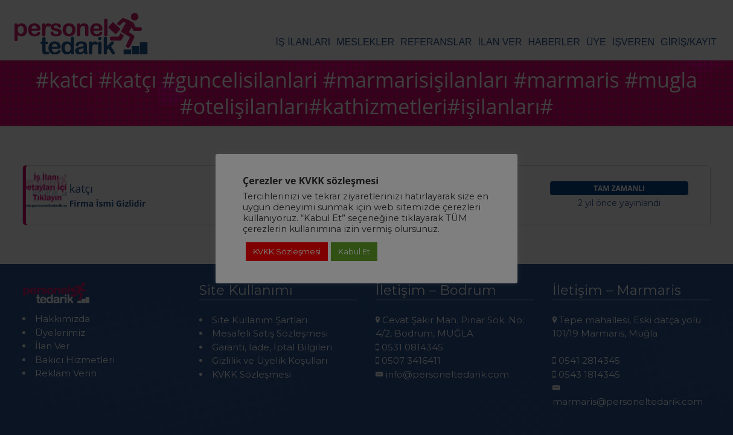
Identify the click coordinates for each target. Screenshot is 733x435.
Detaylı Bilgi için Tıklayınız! (366, 368)
